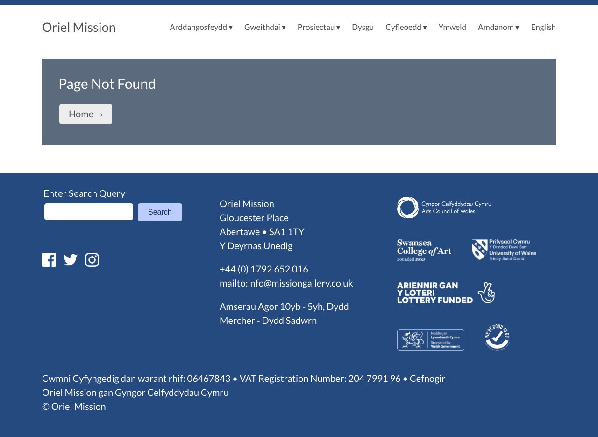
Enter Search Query (84, 193)
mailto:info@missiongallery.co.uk (286, 283)
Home (81, 114)
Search (160, 212)
